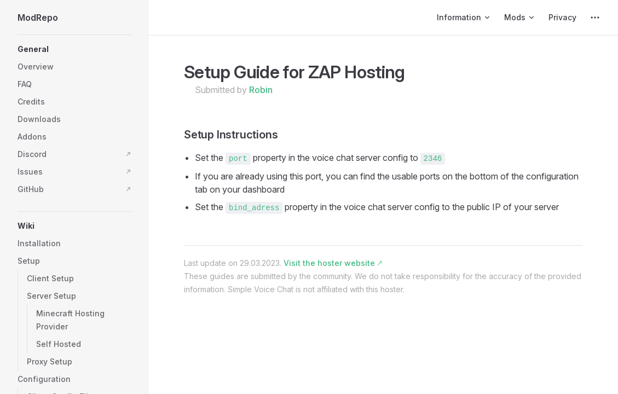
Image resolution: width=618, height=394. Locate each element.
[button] (74, 49)
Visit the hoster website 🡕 (333, 263)
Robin (261, 89)
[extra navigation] (595, 17)
